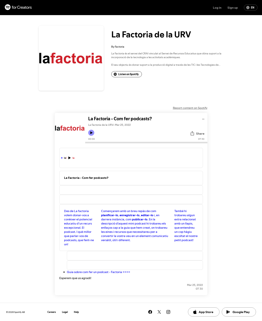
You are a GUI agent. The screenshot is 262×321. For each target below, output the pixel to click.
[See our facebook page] (150, 312)
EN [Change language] (250, 7)
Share (197, 133)
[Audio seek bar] (146, 142)
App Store (203, 312)
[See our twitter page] (159, 312)
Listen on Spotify (126, 74)
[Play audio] (203, 118)
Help (76, 312)
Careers (51, 312)
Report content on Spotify (190, 108)
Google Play (238, 312)
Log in (217, 7)
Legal (65, 312)
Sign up (232, 7)
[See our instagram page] (168, 312)
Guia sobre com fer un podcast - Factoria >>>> (98, 272)
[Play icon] (91, 133)
